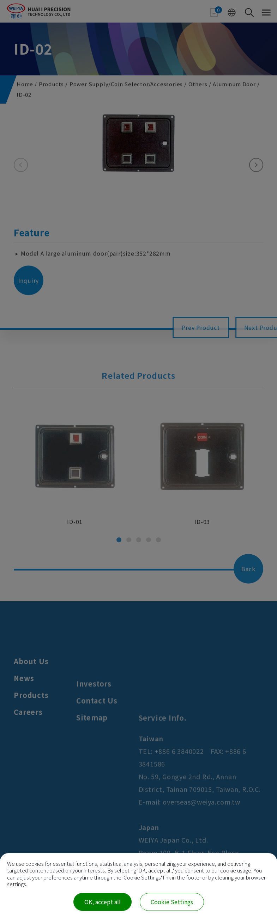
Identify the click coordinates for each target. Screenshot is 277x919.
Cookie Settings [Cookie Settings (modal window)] (172, 902)
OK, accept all (102, 902)
